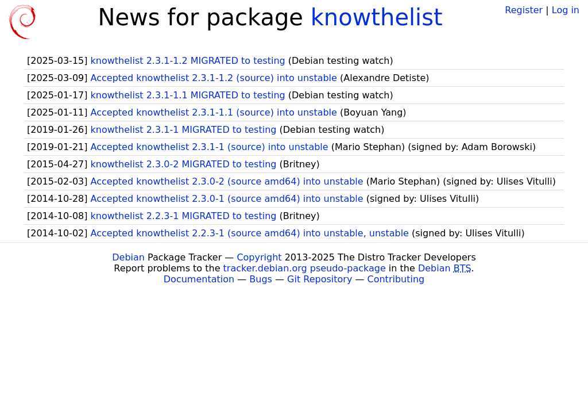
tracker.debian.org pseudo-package (304, 268)
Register (524, 10)
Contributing (396, 279)
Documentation (199, 279)
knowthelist (377, 17)
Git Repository (319, 279)
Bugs (260, 279)
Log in (565, 10)
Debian (128, 257)
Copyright (259, 257)
